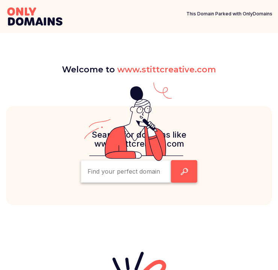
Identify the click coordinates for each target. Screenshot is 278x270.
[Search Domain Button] (184, 171)
